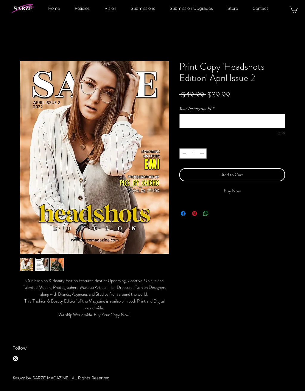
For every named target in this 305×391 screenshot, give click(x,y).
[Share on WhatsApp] (205, 213)
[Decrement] (183, 154)
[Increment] (202, 154)
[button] (294, 9)
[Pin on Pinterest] (194, 213)
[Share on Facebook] (183, 213)
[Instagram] (15, 359)
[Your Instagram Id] (232, 121)
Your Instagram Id (196, 108)
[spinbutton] (193, 154)
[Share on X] (217, 213)
